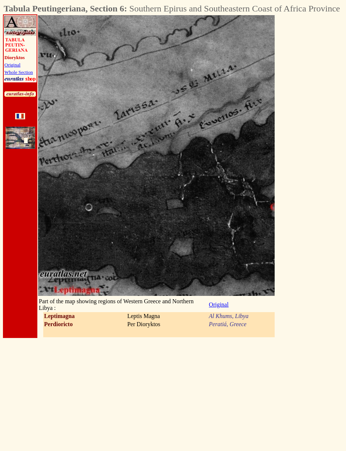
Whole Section (18, 72)
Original (12, 65)
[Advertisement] (315, 126)
